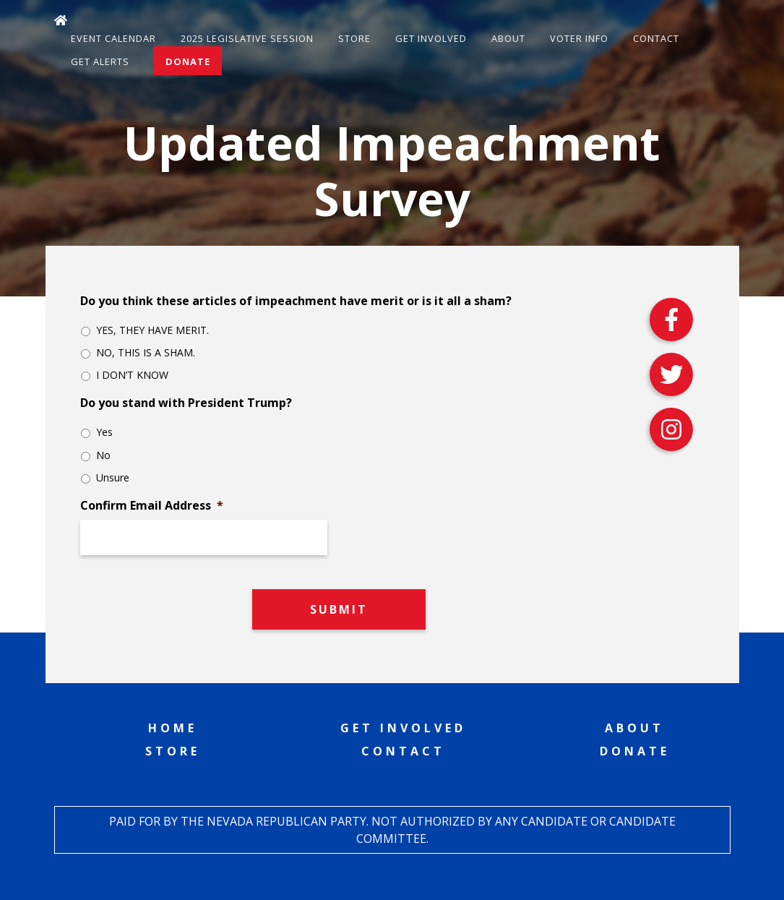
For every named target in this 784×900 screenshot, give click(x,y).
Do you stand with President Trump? (186, 403)
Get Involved (431, 38)
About (508, 38)
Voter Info (579, 38)
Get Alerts (100, 61)
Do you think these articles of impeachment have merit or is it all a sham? (296, 301)
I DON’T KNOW (132, 375)
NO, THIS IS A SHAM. (145, 352)
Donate (187, 61)
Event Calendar (113, 38)
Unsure (112, 477)
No (103, 455)
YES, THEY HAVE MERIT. (152, 330)
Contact (656, 38)
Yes (104, 432)
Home (172, 728)
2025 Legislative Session (247, 38)
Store (354, 38)
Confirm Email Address (151, 505)
